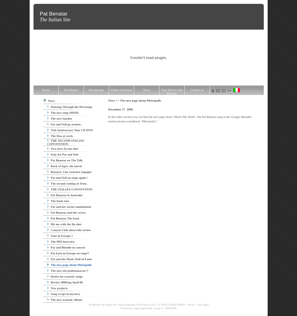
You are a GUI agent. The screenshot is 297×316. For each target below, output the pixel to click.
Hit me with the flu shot (64, 224)
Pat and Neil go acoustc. (64, 124)
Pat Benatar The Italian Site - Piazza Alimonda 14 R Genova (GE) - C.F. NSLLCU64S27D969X (136, 304)
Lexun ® (158, 308)
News (49, 100)
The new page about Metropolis (69, 264)
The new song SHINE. (63, 112)
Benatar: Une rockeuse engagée (69, 171)
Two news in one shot (62, 148)
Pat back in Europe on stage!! (68, 253)
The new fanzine (59, 118)
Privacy (191, 304)
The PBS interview (61, 241)
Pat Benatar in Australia (64, 195)
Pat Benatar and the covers (66, 212)
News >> (114, 100)
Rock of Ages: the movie (64, 166)
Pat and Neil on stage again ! (67, 177)
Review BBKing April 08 (65, 282)
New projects (57, 288)
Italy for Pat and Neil (62, 154)
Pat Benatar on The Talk (65, 160)
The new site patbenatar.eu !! (68, 270)
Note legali (203, 304)
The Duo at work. (60, 136)
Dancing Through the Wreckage (69, 106)
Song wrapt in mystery (63, 294)
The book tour (58, 201)
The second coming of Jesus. (67, 183)
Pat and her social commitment (69, 206)
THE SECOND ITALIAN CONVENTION (65, 142)
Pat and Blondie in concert (66, 247)
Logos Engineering (142, 308)
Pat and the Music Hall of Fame (69, 259)
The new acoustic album (64, 299)
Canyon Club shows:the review (69, 230)
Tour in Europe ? (60, 235)
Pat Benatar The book (63, 218)
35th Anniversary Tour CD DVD (70, 130)
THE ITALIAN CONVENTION (69, 189)
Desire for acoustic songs (65, 276)
